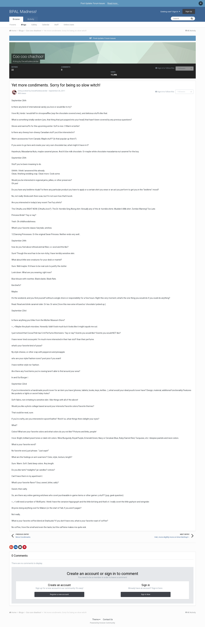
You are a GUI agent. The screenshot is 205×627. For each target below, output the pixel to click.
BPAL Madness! (23, 11)
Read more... (113, 3)
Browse (16, 19)
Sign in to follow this (165, 68)
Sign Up (188, 11)
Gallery (34, 25)
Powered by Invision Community (102, 623)
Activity (30, 19)
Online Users (69, 25)
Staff (56, 25)
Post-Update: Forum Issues (104, 38)
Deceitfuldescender (30, 61)
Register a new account (59, 594)
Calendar (45, 25)
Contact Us (108, 619)
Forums (13, 25)
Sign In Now (145, 594)
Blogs (23, 25)
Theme (96, 619)
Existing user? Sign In (170, 12)
